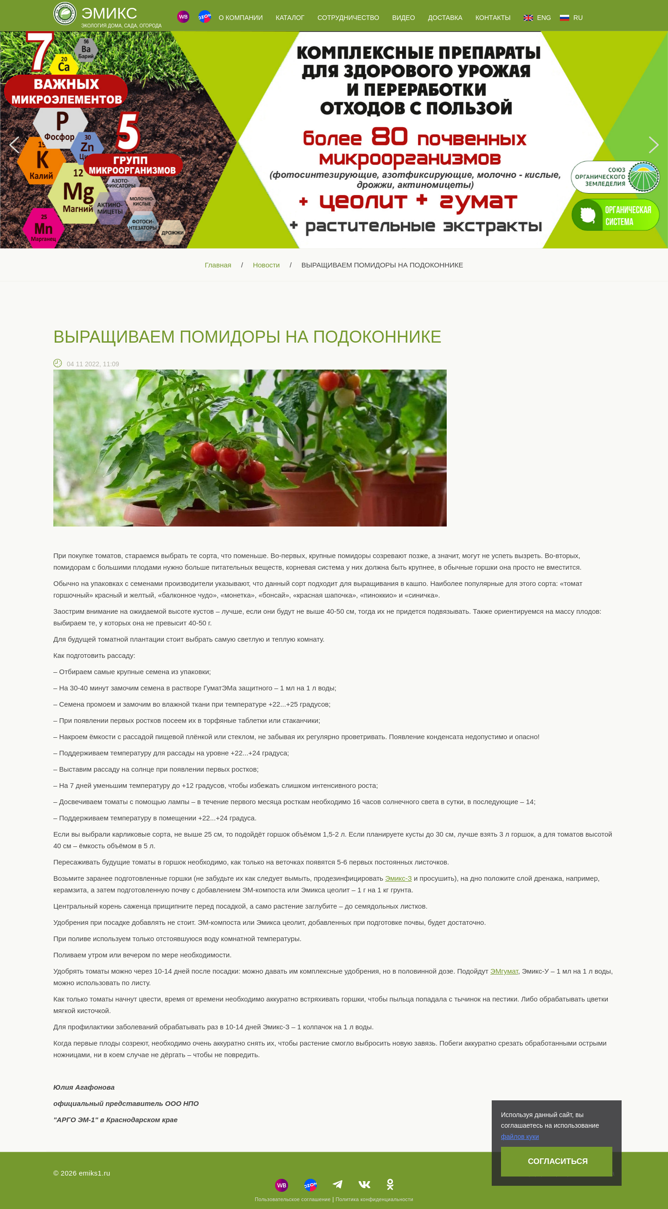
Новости (266, 265)
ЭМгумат (504, 971)
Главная (218, 265)
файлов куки (520, 1136)
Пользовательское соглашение (293, 1199)
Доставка (445, 17)
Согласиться (558, 1161)
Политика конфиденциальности (374, 1199)
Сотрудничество (348, 17)
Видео (403, 17)
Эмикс (109, 13)
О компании (240, 17)
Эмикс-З (398, 878)
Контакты (493, 17)
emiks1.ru (94, 1173)
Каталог (290, 17)
